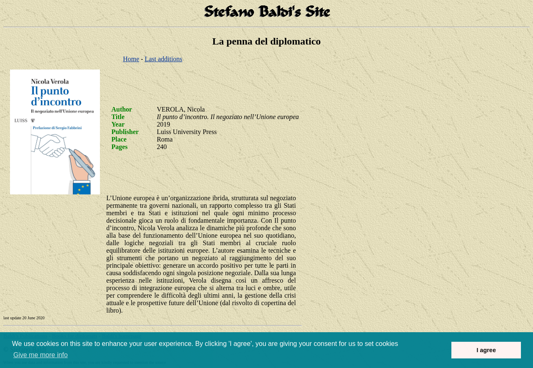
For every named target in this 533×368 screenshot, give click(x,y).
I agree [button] (486, 350)
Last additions (163, 58)
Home (131, 58)
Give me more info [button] (40, 354)
